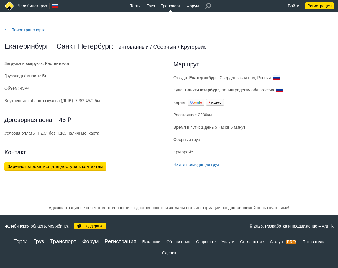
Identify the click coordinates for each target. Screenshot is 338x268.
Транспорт (171, 6)
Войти (293, 6)
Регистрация (319, 6)
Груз (151, 6)
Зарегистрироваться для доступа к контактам (55, 166)
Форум (192, 6)
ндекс (215, 102)
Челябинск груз (32, 6)
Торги (135, 6)
